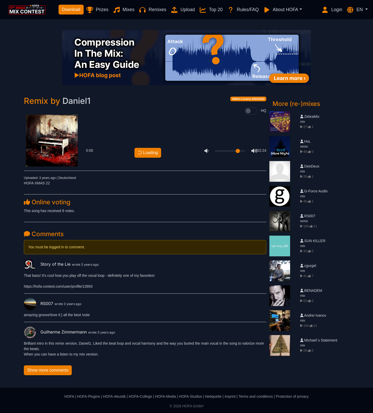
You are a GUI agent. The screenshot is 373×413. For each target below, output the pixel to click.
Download (71, 9)
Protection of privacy (292, 396)
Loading (148, 152)
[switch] (251, 110)
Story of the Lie (48, 264)
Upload (182, 10)
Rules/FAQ (243, 10)
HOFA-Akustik (114, 396)
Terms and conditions (256, 396)
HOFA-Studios (190, 396)
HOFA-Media (165, 396)
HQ (263, 110)
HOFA (69, 396)
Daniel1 (76, 101)
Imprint (230, 396)
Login (331, 10)
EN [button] (355, 10)
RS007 (39, 303)
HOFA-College (140, 396)
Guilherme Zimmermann (56, 332)
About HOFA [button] (280, 10)
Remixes (152, 10)
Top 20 (211, 10)
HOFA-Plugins (88, 396)
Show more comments (47, 370)
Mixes (124, 10)
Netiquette (213, 396)
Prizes (97, 10)
